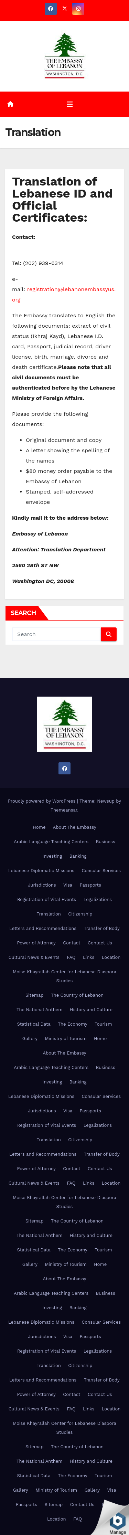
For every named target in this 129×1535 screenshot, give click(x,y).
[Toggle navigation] (69, 104)
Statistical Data (33, 1024)
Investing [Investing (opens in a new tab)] (52, 856)
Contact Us (100, 942)
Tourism (103, 1024)
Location (111, 957)
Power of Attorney (36, 942)
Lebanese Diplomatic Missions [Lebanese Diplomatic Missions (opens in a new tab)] (41, 870)
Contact (71, 942)
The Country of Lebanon (77, 995)
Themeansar (64, 810)
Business (105, 841)
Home (39, 827)
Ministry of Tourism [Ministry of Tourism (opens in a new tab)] (66, 1038)
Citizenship (80, 914)
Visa (67, 885)
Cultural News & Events (34, 957)
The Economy (72, 1024)
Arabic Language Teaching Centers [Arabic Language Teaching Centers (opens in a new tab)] (51, 841)
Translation (49, 914)
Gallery (29, 1038)
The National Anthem (40, 1009)
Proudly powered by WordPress (42, 801)
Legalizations (98, 899)
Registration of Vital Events (46, 899)
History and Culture (91, 1009)
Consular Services (101, 870)
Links (88, 957)
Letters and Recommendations (42, 928)
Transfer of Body (102, 928)
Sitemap (34, 995)
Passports (90, 885)
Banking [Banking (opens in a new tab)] (78, 856)
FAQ (71, 957)
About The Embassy (74, 827)
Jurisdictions (42, 885)
